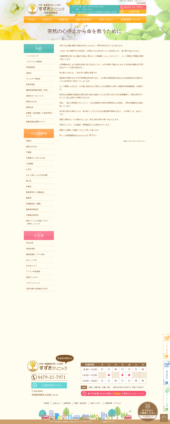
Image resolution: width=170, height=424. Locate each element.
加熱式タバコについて (35, 96)
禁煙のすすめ (31, 102)
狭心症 (28, 181)
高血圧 (28, 141)
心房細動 (29, 164)
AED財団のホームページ (76, 135)
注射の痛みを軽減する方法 (36, 289)
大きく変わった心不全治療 (36, 175)
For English (141, 3)
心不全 (28, 169)
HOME (46, 403)
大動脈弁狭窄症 (32, 215)
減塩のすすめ (31, 147)
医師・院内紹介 (80, 403)
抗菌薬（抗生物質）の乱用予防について (39, 114)
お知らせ (56, 403)
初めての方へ (96, 403)
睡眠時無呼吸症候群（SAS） (37, 90)
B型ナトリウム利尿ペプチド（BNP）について (37, 222)
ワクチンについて (33, 283)
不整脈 (28, 152)
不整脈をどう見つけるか (36, 158)
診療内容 (67, 403)
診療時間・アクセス (113, 403)
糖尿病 (28, 198)
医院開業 (105, 421)
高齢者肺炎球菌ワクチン (36, 122)
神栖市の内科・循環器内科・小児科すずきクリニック (68, 421)
